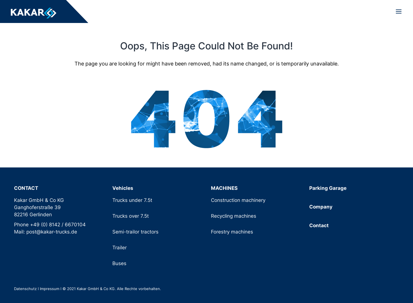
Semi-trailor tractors (135, 232)
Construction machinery (238, 200)
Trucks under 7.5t (132, 200)
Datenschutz (25, 288)
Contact (319, 225)
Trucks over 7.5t (130, 216)
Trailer (119, 247)
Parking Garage (328, 188)
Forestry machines (232, 232)
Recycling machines (233, 216)
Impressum (49, 288)
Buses (119, 263)
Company (320, 207)
